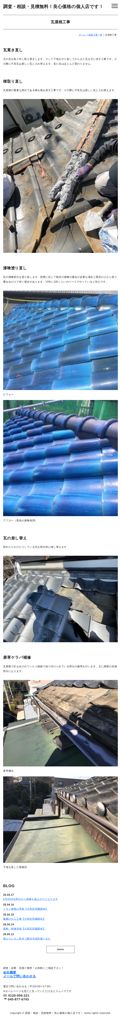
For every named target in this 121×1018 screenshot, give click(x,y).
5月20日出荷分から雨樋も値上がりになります (30, 899)
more (60, 949)
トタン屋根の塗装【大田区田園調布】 (25, 909)
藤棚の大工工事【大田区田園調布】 (24, 919)
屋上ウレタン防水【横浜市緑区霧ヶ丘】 (27, 938)
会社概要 (9, 972)
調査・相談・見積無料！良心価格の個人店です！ (53, 6)
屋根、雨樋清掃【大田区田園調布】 (24, 928)
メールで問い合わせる (19, 976)
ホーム (82, 35)
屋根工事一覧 (95, 35)
